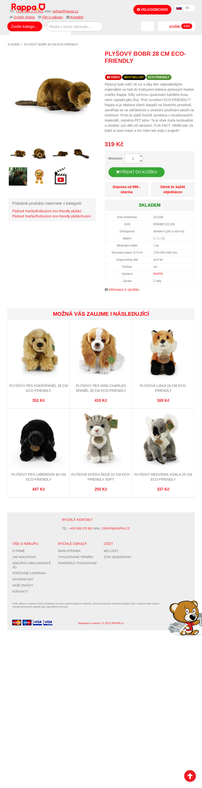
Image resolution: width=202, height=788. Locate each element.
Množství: (115, 158)
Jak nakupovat (24, 557)
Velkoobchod (152, 9)
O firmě (18, 551)
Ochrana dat (22, 579)
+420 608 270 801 (29, 11)
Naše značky (22, 585)
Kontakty (77, 17)
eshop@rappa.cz (65, 11)
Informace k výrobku (123, 290)
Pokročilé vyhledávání (77, 563)
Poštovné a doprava (29, 573)
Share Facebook (180, 70)
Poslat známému (170, 70)
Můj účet (111, 551)
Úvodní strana (24, 17)
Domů (13, 44)
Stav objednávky (118, 557)
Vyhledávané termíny (76, 557)
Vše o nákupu (52, 17)
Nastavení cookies (89, 623)
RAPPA (158, 274)
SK (187, 8)
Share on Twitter (190, 70)
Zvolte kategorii (24, 26)
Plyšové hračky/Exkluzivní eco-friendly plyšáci (47, 211)
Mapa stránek (69, 551)
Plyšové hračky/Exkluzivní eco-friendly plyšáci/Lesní (51, 216)
